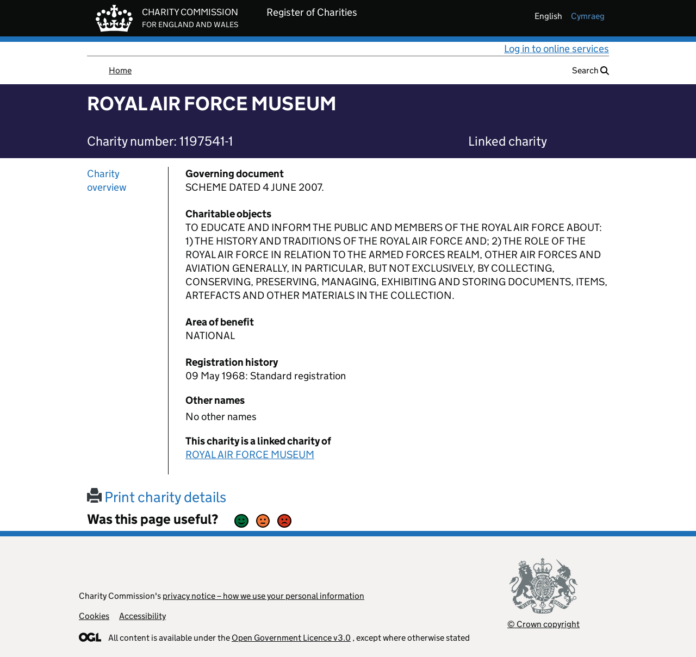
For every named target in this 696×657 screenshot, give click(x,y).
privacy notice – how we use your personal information (263, 596)
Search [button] (590, 70)
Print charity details (156, 497)
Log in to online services (556, 48)
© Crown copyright (543, 624)
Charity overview (107, 180)
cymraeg (588, 16)
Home (120, 70)
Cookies (94, 616)
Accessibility (142, 616)
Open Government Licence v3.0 (291, 638)
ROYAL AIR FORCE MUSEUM (249, 454)
